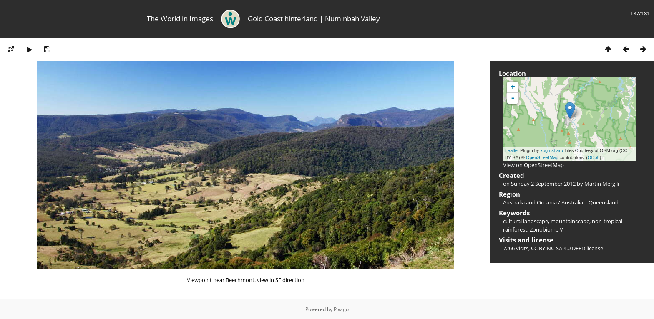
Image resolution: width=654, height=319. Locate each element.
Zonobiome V (546, 229)
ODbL (594, 157)
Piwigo (341, 309)
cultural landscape (525, 221)
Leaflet (512, 150)
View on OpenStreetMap (533, 165)
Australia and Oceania (530, 202)
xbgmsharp (551, 150)
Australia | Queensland (590, 202)
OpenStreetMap (542, 157)
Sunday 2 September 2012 (543, 183)
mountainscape (570, 221)
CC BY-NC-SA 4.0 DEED (558, 248)
